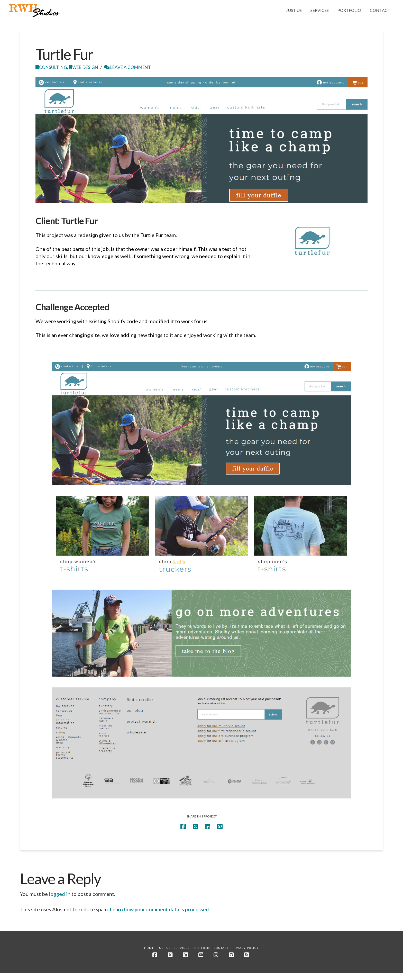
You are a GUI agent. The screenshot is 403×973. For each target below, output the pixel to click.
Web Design (83, 67)
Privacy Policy (245, 947)
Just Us (164, 947)
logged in (59, 894)
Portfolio (202, 947)
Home (149, 947)
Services (181, 947)
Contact (221, 947)
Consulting (51, 67)
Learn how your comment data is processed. (160, 909)
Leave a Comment (127, 67)
